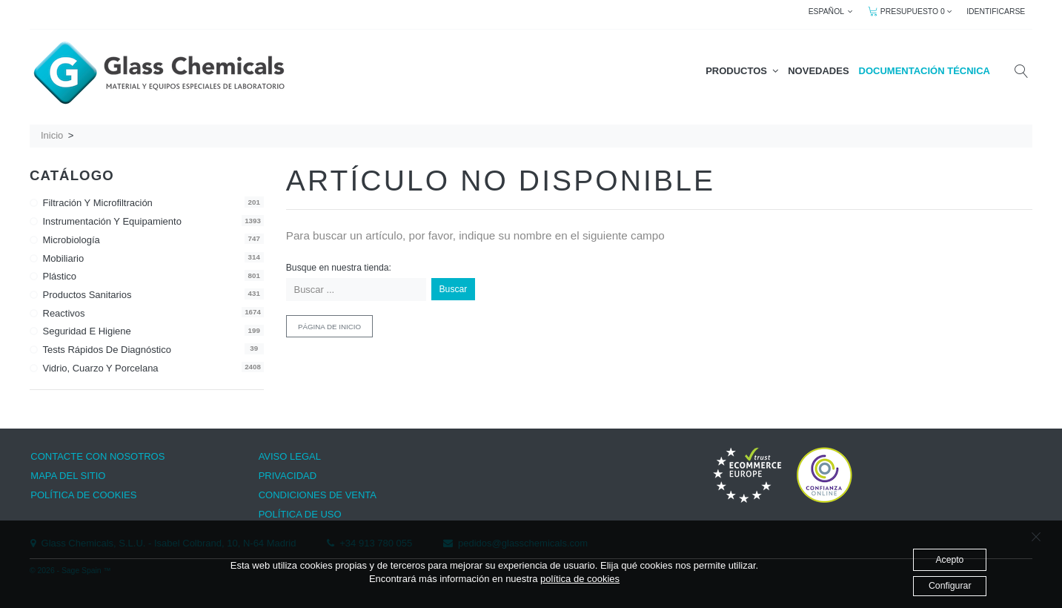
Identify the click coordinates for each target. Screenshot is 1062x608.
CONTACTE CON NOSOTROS (97, 456)
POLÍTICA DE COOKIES (83, 494)
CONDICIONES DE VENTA (317, 494)
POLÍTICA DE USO (300, 514)
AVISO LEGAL (290, 456)
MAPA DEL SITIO (67, 475)
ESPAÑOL (831, 11)
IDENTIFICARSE (995, 11)
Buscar (453, 289)
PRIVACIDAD (288, 475)
